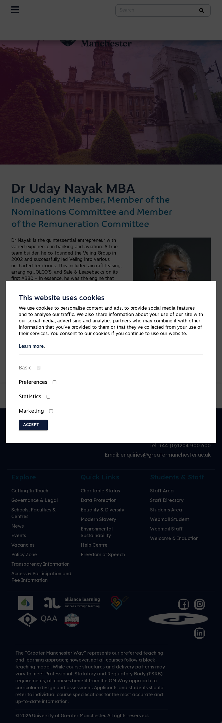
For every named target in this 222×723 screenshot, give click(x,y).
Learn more (31, 346)
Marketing (31, 411)
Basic (25, 368)
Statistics (30, 397)
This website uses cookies (62, 298)
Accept (31, 425)
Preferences (33, 382)
